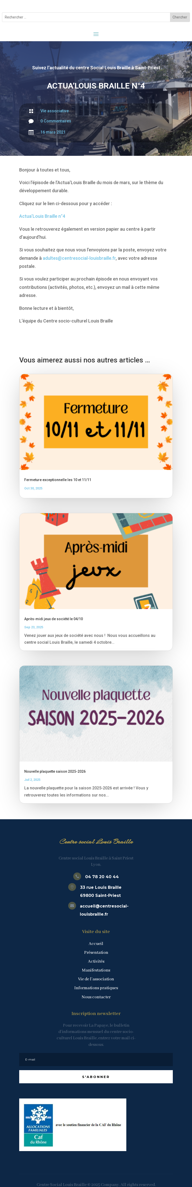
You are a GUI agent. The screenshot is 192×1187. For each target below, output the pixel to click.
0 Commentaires (55, 121)
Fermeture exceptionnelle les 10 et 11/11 (57, 480)
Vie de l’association (96, 979)
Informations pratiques (96, 988)
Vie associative (54, 111)
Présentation (96, 952)
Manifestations (96, 970)
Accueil (96, 943)
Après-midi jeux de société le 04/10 (53, 619)
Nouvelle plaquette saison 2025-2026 (55, 771)
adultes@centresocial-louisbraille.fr (79, 258)
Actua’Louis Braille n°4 (42, 216)
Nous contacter (96, 997)
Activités (96, 961)
